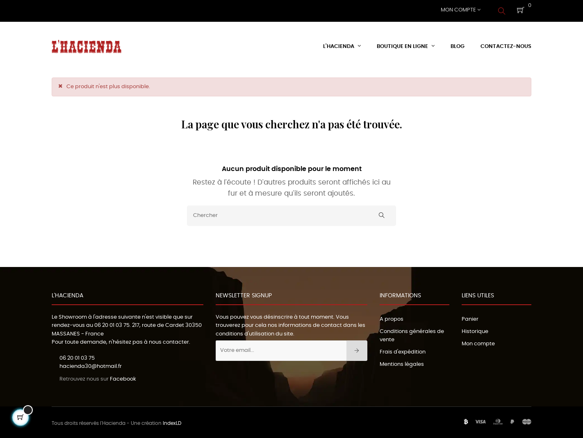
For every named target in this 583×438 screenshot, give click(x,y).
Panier (470, 317)
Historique (475, 330)
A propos (391, 317)
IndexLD (172, 421)
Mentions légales (402, 362)
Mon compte (478, 342)
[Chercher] (291, 214)
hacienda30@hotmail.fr (90, 364)
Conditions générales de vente (412, 334)
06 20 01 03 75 (112, 323)
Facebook (123, 377)
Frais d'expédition (403, 350)
